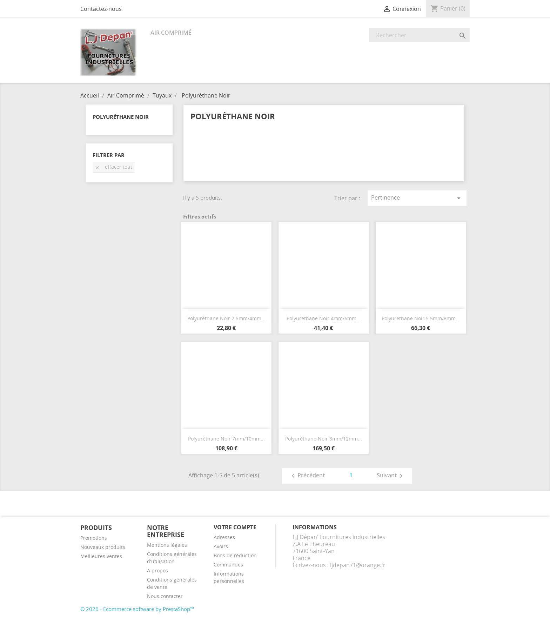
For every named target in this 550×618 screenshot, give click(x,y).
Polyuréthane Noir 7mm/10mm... (226, 438)
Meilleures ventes (101, 556)
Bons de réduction (235, 555)
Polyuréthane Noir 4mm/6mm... (324, 318)
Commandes (228, 564)
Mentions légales (167, 545)
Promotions (93, 538)
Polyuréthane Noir (121, 116)
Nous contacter (165, 596)
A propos (157, 570)
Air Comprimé (171, 32)
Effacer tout (113, 166)
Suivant (391, 476)
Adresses (224, 537)
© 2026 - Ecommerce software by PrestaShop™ (137, 608)
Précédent (307, 476)
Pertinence (417, 198)
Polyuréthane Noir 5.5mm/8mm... (421, 318)
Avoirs (221, 546)
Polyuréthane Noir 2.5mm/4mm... (226, 318)
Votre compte (235, 527)
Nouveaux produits (102, 547)
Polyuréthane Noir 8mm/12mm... (323, 438)
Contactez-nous (101, 9)
